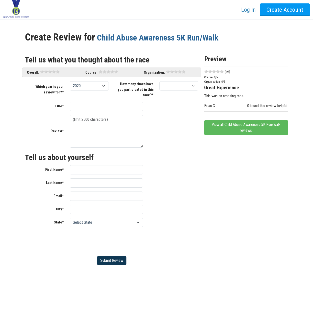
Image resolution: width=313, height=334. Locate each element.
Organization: (154, 72)
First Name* (54, 169)
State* (59, 222)
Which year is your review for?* (49, 89)
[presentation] (107, 240)
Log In (248, 9)
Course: (91, 72)
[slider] (50, 72)
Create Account (285, 9)
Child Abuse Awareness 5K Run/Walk (169, 37)
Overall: (33, 72)
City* (60, 209)
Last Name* (55, 183)
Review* (57, 131)
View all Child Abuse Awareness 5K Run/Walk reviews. (246, 127)
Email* (59, 196)
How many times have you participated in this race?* (136, 89)
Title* (59, 106)
